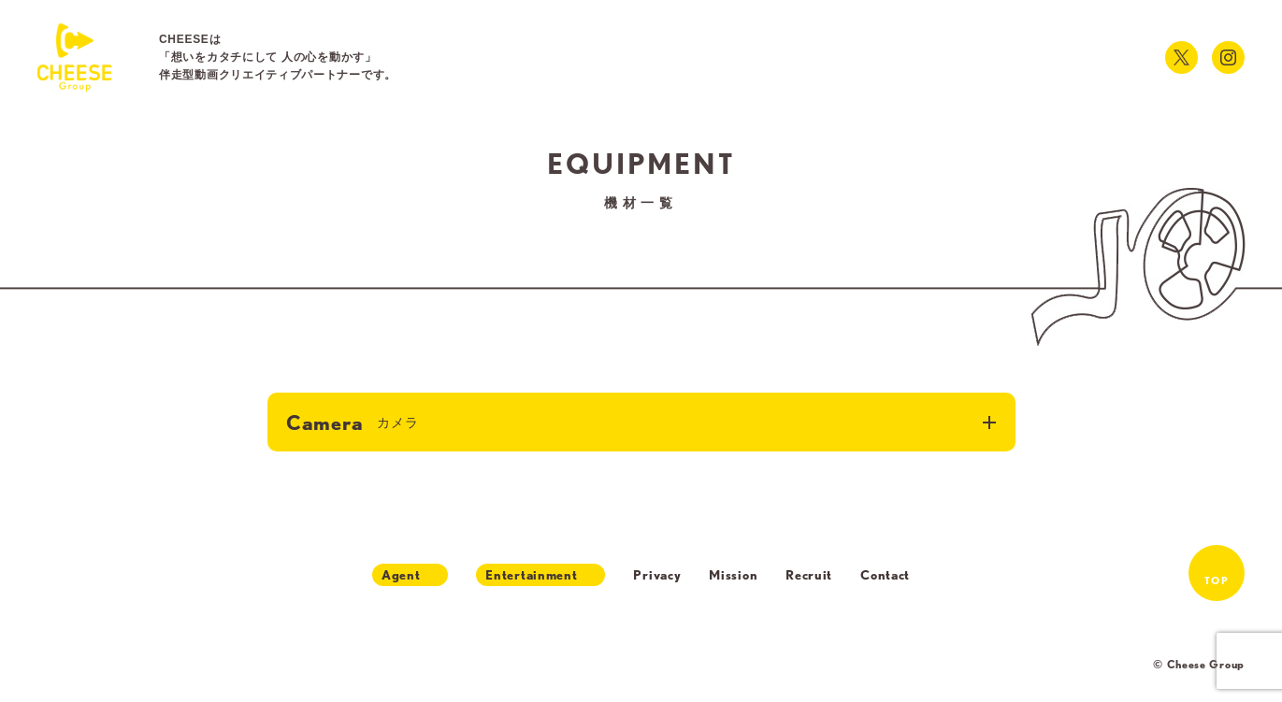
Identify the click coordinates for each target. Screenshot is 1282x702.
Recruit (808, 574)
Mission (733, 574)
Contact (885, 574)
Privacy (657, 574)
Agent (401, 574)
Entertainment (531, 574)
